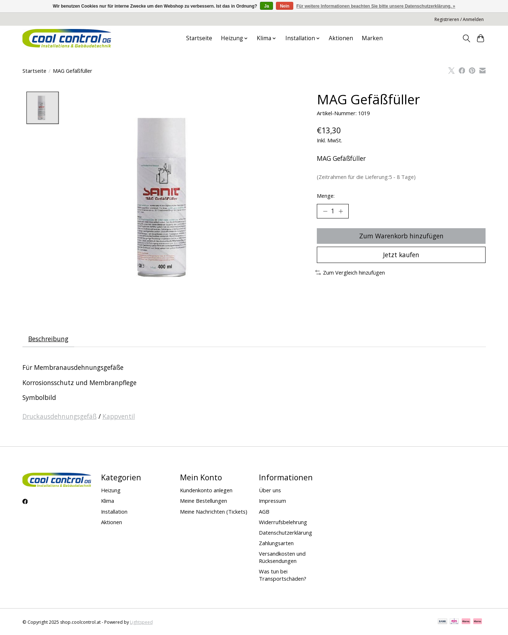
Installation (114, 511)
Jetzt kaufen (401, 255)
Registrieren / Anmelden (459, 19)
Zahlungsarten (276, 543)
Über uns (270, 490)
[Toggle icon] (466, 38)
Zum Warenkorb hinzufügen (401, 235)
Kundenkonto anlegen (206, 490)
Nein (284, 6)
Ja (266, 6)
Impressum (272, 501)
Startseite (199, 38)
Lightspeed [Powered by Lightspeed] (141, 622)
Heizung (111, 490)
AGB (264, 511)
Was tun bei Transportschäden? (282, 575)
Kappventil (118, 416)
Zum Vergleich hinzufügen (350, 272)
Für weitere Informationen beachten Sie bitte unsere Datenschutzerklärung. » (376, 6)
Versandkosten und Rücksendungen (282, 557)
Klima (107, 501)
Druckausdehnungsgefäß (59, 416)
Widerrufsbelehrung (283, 522)
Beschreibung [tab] (48, 338)
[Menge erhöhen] (341, 211)
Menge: (326, 195)
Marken (372, 38)
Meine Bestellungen (203, 501)
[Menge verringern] (325, 211)
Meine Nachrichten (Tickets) (213, 511)
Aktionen (341, 38)
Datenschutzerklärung (285, 532)
